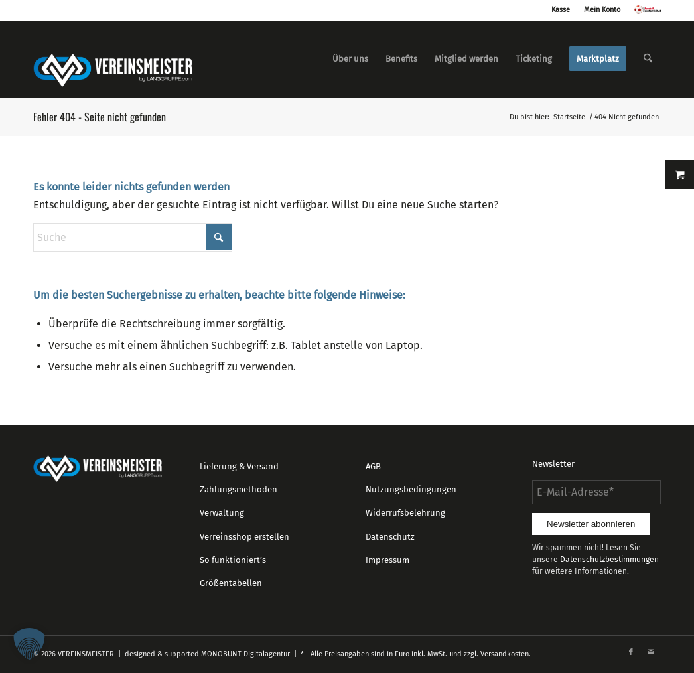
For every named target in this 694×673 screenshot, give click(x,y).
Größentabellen (231, 583)
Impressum (387, 560)
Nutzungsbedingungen (411, 489)
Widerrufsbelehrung (405, 513)
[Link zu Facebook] (631, 652)
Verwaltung (222, 513)
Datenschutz (390, 537)
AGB (373, 466)
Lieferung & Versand (239, 466)
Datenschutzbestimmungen (609, 559)
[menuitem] (350, 59)
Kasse (560, 9)
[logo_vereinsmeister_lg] (112, 59)
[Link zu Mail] (651, 652)
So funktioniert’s (233, 560)
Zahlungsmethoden (238, 489)
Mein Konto (602, 9)
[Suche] (648, 59)
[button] (29, 644)
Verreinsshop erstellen (244, 537)
